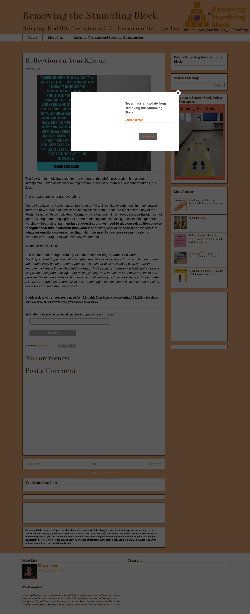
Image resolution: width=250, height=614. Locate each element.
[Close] (178, 93)
